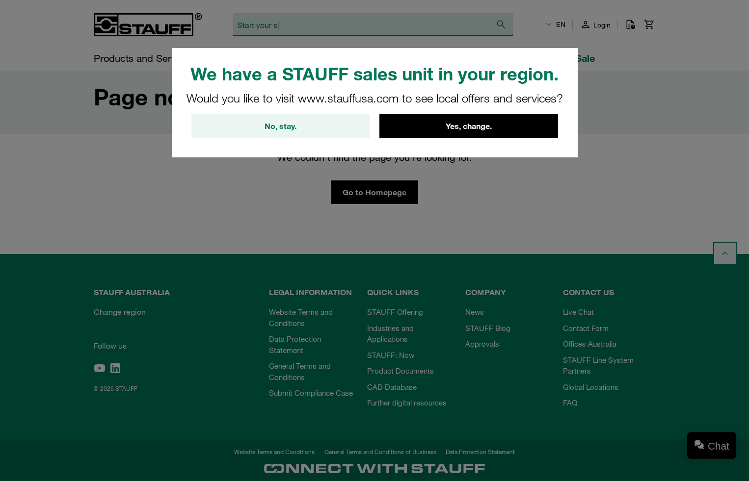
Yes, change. (469, 126)
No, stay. (280, 126)
